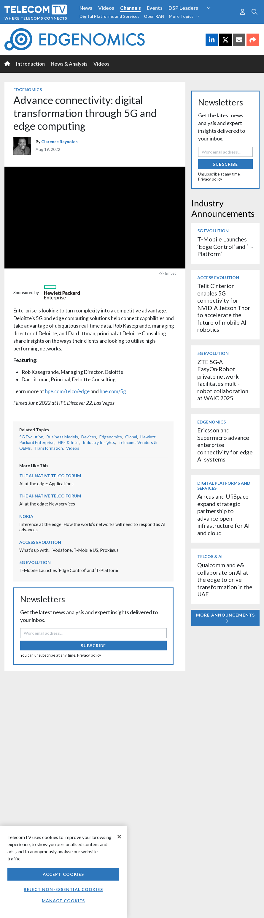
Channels (130, 8)
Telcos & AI (209, 556)
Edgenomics (27, 89)
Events (155, 8)
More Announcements (225, 617)
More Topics (184, 16)
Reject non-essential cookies (63, 889)
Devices (88, 436)
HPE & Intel (68, 442)
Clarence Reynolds (59, 141)
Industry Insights (99, 442)
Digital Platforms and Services (109, 16)
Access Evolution (40, 542)
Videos (106, 8)
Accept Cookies (63, 874)
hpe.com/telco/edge (67, 391)
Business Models (62, 436)
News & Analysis (69, 64)
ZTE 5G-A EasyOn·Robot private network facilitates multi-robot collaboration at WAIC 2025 (222, 380)
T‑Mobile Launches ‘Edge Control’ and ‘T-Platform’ (69, 570)
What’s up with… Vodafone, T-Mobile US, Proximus (69, 550)
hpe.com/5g (113, 391)
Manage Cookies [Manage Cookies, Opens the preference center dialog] (63, 900)
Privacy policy (89, 655)
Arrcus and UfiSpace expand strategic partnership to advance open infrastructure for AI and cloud (223, 514)
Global (131, 436)
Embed (167, 273)
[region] (63, 872)
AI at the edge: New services (47, 503)
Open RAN (154, 16)
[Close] (119, 836)
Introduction (30, 64)
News (85, 8)
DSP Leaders (183, 8)
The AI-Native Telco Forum (50, 475)
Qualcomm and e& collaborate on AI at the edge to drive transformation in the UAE (224, 580)
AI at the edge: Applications (46, 483)
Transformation (48, 448)
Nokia (26, 516)
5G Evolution (31, 436)
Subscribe (93, 645)
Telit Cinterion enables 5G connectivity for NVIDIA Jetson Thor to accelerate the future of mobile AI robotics (223, 307)
